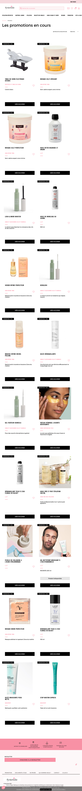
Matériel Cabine (19, 15)
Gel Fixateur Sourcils (13, 423)
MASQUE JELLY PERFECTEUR (14, 148)
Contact (56, 772)
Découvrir (20, 104)
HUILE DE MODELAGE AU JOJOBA (48, 217)
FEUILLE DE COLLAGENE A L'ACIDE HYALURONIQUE (13, 561)
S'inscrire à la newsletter (30, 760)
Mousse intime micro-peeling (13, 355)
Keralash (43, 285)
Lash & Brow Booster (13, 217)
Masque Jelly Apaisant (48, 79)
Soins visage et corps (53, 15)
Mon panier (73, 1)
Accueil (4, 20)
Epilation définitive (7, 15)
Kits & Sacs (79, 15)
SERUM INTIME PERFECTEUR (14, 285)
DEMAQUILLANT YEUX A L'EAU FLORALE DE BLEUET (50, 630)
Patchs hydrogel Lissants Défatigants (50, 423)
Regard (63, 15)
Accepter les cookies (46, 789)
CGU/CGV (65, 772)
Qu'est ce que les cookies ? (59, 789)
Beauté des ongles (39, 15)
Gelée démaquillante (48, 354)
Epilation (29, 15)
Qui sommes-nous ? (45, 772)
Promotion (8, 772)
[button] (3, 788)
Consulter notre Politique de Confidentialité (27, 789)
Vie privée (33, 772)
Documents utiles (21, 772)
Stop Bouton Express (48, 698)
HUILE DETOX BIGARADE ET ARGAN (49, 148)
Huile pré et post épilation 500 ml (50, 492)
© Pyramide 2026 (12, 781)
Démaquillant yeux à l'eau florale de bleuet (15, 492)
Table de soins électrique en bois (14, 80)
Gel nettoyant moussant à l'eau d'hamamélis (50, 561)
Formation (70, 15)
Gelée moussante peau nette (13, 698)
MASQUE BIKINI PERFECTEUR (14, 629)
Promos (10, 20)
